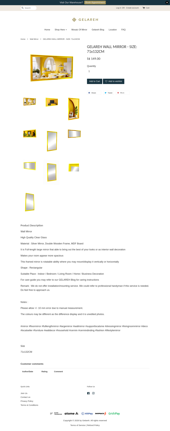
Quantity (91, 66)
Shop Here (61, 30)
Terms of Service (78, 425)
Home (47, 30)
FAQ (123, 30)
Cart (147, 8)
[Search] (29, 8)
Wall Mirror (34, 39)
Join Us (24, 393)
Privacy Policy (27, 401)
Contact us (25, 397)
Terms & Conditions (29, 405)
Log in (118, 8)
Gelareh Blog (98, 30)
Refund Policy (93, 425)
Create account (132, 8)
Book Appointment (95, 2)
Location (113, 30)
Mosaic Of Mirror (79, 30)
